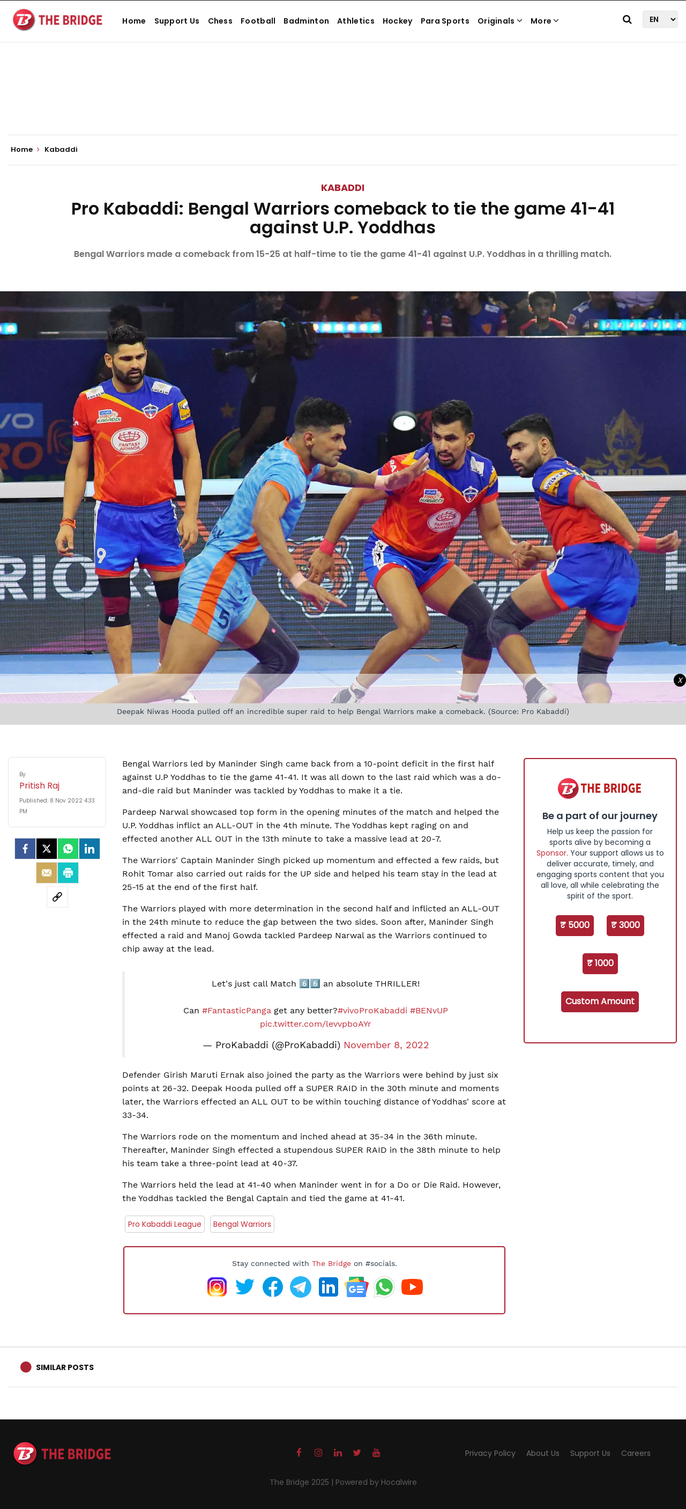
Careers (636, 1453)
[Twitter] (46, 848)
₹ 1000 (600, 963)
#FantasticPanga (236, 1010)
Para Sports (445, 21)
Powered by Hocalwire (376, 1482)
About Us (543, 1453)
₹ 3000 (625, 925)
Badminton (306, 21)
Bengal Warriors (242, 1224)
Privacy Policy (490, 1453)
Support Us (177, 21)
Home (134, 21)
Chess (220, 21)
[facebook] (25, 848)
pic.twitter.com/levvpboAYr (315, 1024)
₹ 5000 (575, 925)
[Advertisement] (343, 102)
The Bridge (331, 1263)
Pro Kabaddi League (165, 1224)
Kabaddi (342, 187)
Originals (500, 21)
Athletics (356, 21)
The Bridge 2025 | (302, 1482)
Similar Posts (65, 1367)
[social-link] (57, 897)
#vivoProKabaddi (372, 1010)
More (545, 21)
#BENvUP (429, 1010)
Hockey (398, 21)
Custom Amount (600, 1001)
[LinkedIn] (89, 848)
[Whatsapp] (68, 848)
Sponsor (551, 853)
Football (258, 21)
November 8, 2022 (386, 1045)
